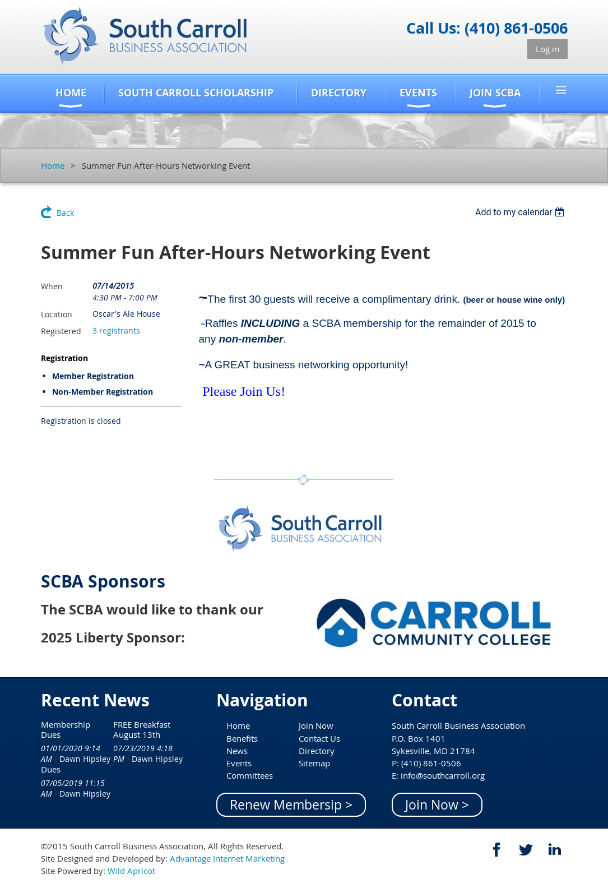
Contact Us (319, 738)
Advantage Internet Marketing (227, 858)
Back (65, 212)
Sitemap (314, 763)
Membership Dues (65, 729)
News (237, 750)
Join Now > (437, 804)
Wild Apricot (131, 870)
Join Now (316, 725)
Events (239, 763)
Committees (249, 775)
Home (52, 165)
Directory (317, 750)
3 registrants (116, 330)
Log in (547, 48)
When (52, 286)
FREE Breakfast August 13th (141, 729)
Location (56, 314)
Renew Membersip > (291, 804)
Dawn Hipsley (84, 758)
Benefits (242, 738)
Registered (61, 331)
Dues (51, 769)
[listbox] (521, 212)
